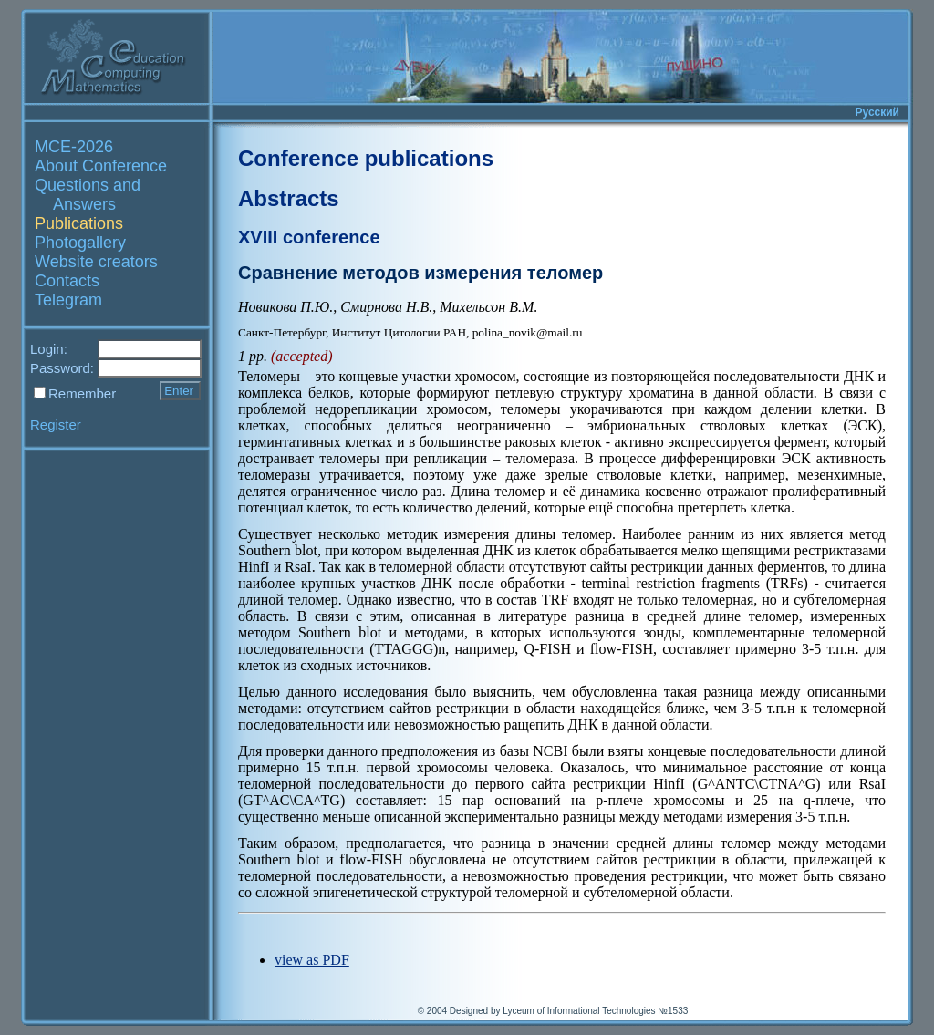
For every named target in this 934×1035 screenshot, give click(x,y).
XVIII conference (309, 237)
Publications (79, 223)
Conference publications (365, 158)
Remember (82, 393)
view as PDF (312, 960)
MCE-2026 (74, 147)
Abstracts (288, 198)
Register (55, 424)
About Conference (101, 166)
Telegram (68, 300)
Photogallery (80, 242)
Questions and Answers (87, 194)
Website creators (96, 262)
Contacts (67, 281)
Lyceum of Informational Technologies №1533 (595, 1011)
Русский (878, 112)
